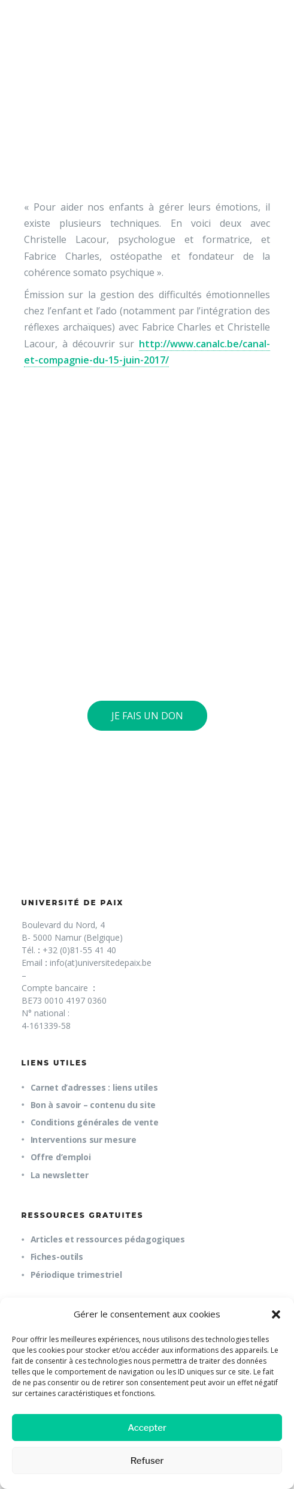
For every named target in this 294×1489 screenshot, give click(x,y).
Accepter (147, 1427)
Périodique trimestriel (76, 1274)
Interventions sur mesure (84, 1139)
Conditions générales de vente (95, 1122)
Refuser (147, 1460)
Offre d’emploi (61, 1157)
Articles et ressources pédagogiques (108, 1239)
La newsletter (60, 1175)
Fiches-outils (57, 1256)
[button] (276, 1314)
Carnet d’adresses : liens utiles (94, 1087)
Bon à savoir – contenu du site (93, 1104)
